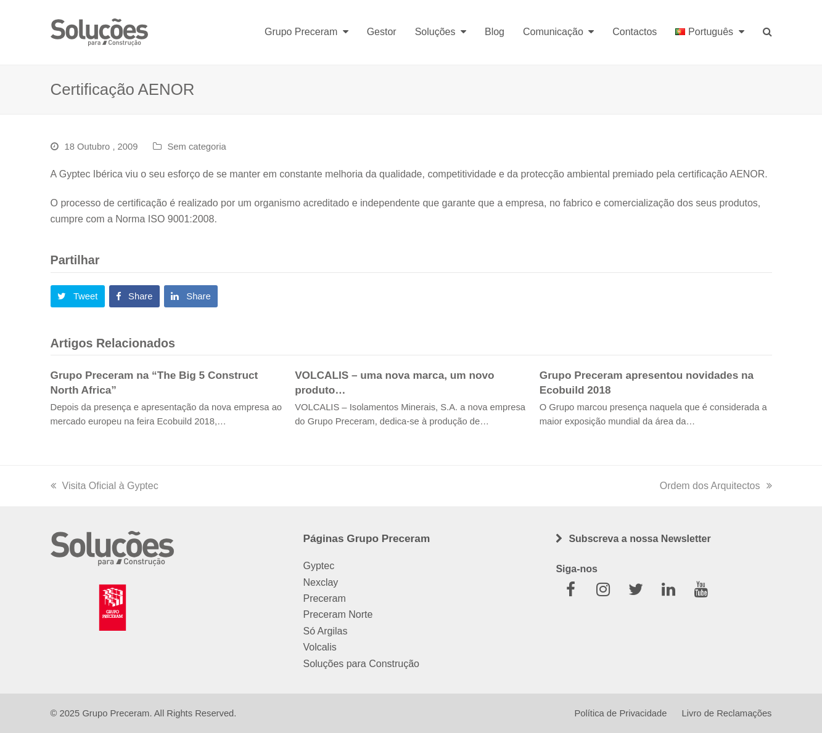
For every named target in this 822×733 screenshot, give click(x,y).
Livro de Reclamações (727, 713)
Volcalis (319, 647)
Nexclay (320, 582)
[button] (78, 296)
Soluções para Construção (361, 663)
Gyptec (318, 566)
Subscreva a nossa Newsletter (639, 538)
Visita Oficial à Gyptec (104, 485)
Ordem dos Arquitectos (716, 485)
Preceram (324, 598)
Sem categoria (197, 147)
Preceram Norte (337, 614)
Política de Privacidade (620, 713)
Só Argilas (325, 631)
